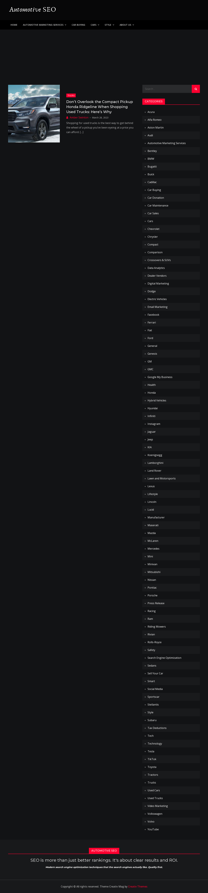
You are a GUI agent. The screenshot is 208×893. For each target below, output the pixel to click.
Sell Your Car (155, 673)
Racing (152, 611)
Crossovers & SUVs (159, 260)
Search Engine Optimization (164, 658)
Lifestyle (153, 494)
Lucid (151, 509)
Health (152, 385)
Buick (151, 174)
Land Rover (154, 470)
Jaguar (152, 431)
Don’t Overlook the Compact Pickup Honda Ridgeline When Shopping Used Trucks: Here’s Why (99, 107)
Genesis (152, 353)
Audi (150, 135)
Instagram (154, 424)
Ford (150, 338)
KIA (150, 447)
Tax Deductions (157, 728)
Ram (150, 619)
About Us (125, 24)
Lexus (151, 486)
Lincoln (152, 502)
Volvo (151, 821)
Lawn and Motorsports (162, 478)
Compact (153, 244)
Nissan (152, 580)
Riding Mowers (157, 626)
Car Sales (153, 213)
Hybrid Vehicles (157, 400)
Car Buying (78, 24)
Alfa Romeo (155, 120)
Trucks (71, 95)
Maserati (153, 525)
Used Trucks (155, 798)
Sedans (152, 665)
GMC (150, 369)
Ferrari (152, 322)
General (152, 346)
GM (150, 361)
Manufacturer (156, 517)
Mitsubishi (154, 572)
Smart (151, 681)
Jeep (150, 439)
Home (14, 24)
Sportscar (153, 697)
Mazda (152, 533)
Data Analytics (156, 268)
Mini (150, 556)
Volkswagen (155, 814)
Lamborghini (155, 463)
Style (108, 24)
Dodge (152, 291)
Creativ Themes (137, 886)
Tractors (153, 775)
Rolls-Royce (155, 642)
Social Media (155, 689)
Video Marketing (158, 806)
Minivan (152, 564)
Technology (155, 743)
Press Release (156, 603)
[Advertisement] (104, 54)
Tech (151, 736)
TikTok (152, 759)
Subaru (152, 720)
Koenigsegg (155, 455)
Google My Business (160, 377)
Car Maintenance (158, 205)
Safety (151, 650)
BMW (151, 159)
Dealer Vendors (157, 275)
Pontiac (152, 587)
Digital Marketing (158, 283)
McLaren (153, 541)
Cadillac (152, 182)
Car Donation (156, 197)
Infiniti (151, 416)
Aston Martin (156, 127)
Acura (151, 112)
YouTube (153, 829)
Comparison (155, 252)
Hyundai (153, 408)
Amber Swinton (79, 117)
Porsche (152, 595)
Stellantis (153, 704)
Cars (93, 24)
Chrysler (153, 236)
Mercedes (153, 548)
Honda (152, 392)
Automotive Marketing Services (43, 24)
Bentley (152, 151)
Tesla (151, 751)
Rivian (151, 634)
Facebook (153, 314)
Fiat (150, 330)
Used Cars (154, 790)
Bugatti (152, 166)
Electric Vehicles (157, 299)
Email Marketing (158, 307)
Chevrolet (153, 229)
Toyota (152, 767)
